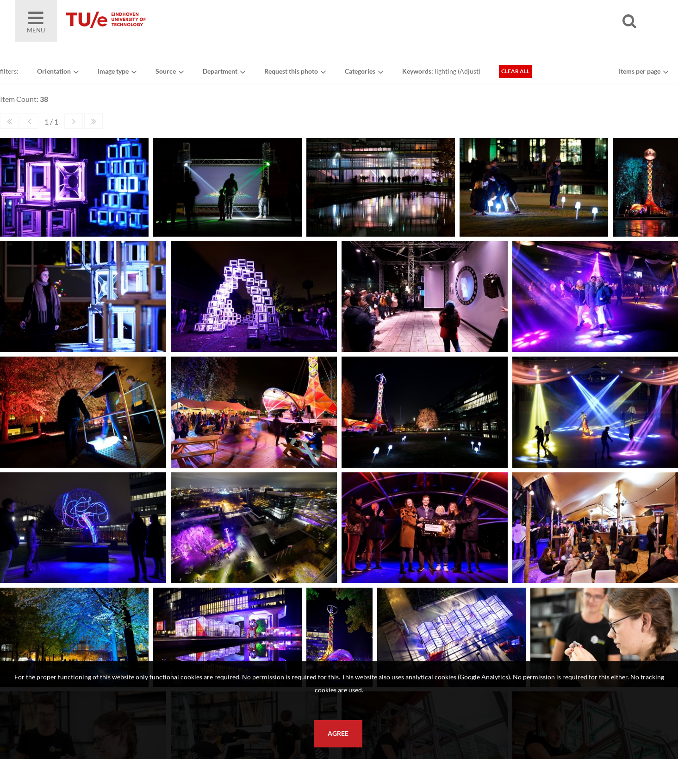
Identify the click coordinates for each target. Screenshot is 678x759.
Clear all (515, 71)
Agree (338, 733)
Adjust (469, 71)
